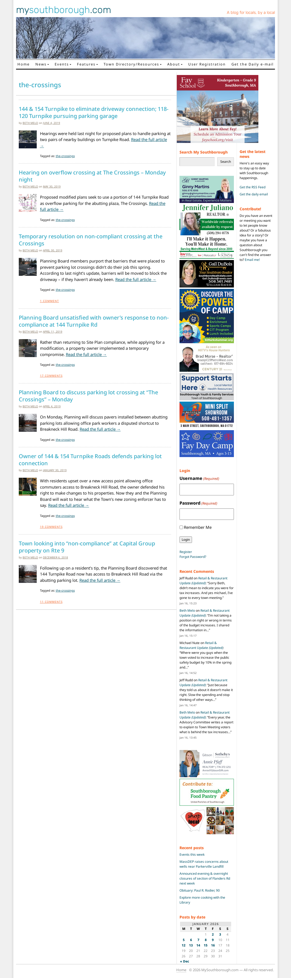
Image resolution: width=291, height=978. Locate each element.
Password (198, 503)
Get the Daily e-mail (252, 64)
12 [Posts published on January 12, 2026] (183, 945)
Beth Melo (30, 123)
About (173, 64)
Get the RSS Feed (252, 187)
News (41, 64)
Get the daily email (254, 194)
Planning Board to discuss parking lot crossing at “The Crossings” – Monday (88, 396)
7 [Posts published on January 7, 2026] (198, 940)
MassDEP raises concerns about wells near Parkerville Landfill (203, 864)
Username (199, 478)
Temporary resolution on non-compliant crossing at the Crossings (90, 240)
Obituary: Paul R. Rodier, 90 (199, 890)
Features (86, 64)
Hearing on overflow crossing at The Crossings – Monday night (92, 176)
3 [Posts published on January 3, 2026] (220, 934)
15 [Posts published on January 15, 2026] (206, 945)
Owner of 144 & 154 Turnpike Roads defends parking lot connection (90, 460)
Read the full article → (135, 279)
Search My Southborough (203, 152)
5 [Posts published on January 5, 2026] (184, 940)
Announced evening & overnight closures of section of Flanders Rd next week (204, 878)
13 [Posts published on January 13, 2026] (191, 945)
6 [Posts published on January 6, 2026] (191, 940)
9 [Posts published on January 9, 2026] (213, 940)
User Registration (207, 64)
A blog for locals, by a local (251, 12)
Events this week (192, 854)
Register (185, 551)
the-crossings (65, 156)
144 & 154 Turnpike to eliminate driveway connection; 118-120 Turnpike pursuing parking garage (93, 112)
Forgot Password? (192, 556)
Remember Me (198, 527)
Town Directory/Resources (131, 64)
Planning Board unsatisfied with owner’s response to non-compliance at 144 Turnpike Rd (94, 321)
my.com (63, 9)
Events (62, 64)
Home (23, 64)
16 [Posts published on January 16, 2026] (213, 945)
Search (225, 161)
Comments (51, 375)
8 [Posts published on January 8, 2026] (206, 940)
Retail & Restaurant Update (203, 580)
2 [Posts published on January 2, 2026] (213, 934)
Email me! (252, 259)
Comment (49, 301)
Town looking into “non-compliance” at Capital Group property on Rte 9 (87, 547)
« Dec (184, 961)
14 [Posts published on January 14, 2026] (198, 945)
